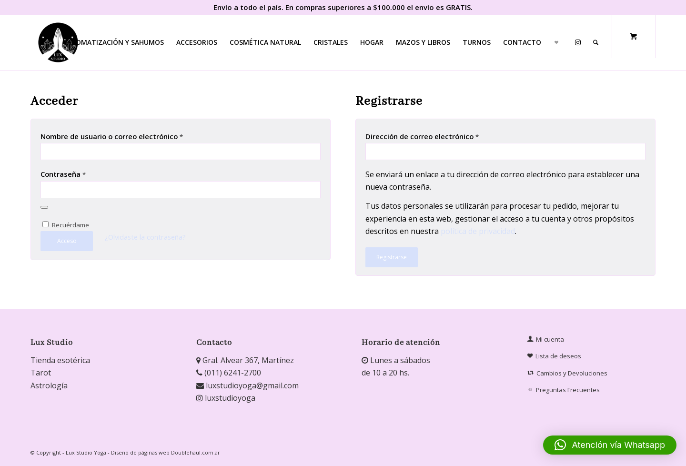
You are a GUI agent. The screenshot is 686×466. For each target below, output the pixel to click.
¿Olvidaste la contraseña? (145, 237)
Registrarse (391, 257)
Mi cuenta (545, 339)
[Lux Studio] (58, 42)
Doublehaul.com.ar (195, 452)
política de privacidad (478, 231)
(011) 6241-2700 (228, 372)
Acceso (67, 241)
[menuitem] (115, 42)
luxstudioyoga (225, 398)
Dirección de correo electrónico (422, 136)
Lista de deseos (554, 356)
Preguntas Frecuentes (564, 389)
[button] (609, 445)
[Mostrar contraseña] (44, 207)
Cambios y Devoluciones (568, 373)
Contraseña (63, 174)
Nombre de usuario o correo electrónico (111, 136)
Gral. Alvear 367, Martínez (245, 360)
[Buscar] (596, 42)
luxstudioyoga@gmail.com (247, 385)
